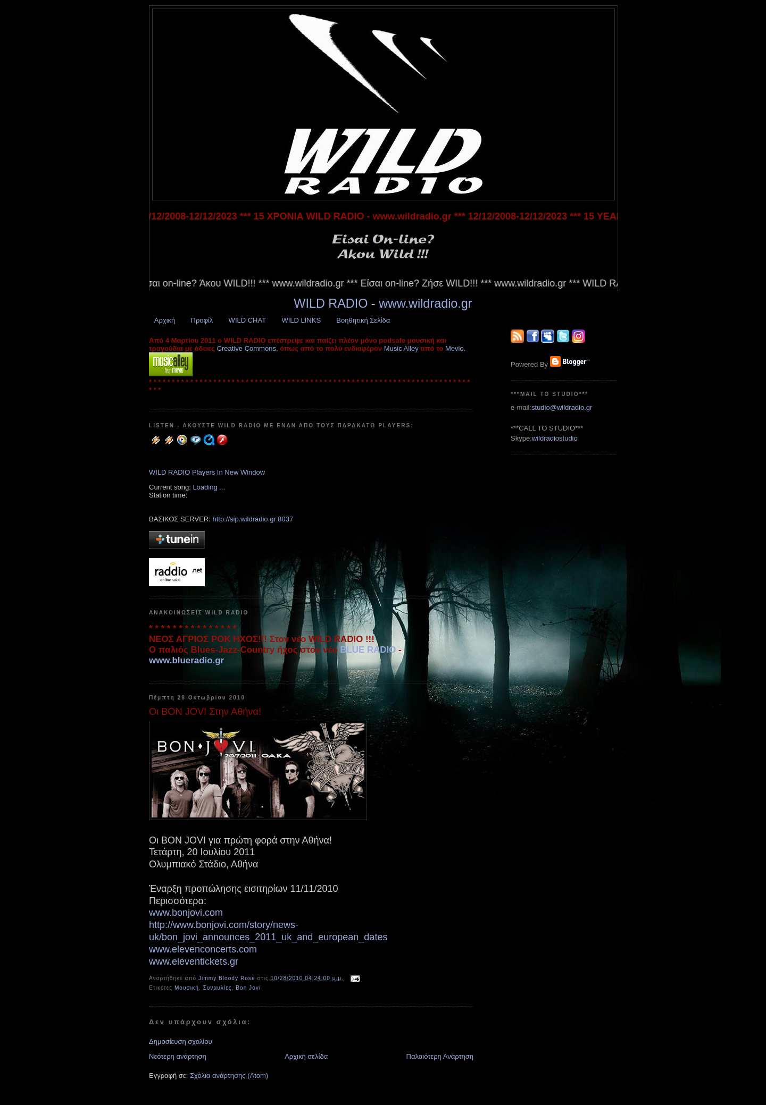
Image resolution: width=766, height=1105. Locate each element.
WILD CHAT (248, 320)
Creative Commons (246, 348)
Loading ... (209, 487)
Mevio (454, 348)
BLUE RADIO (368, 650)
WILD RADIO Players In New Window (207, 472)
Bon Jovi (248, 988)
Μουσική (186, 988)
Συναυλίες (217, 988)
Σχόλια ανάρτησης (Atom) (229, 1075)
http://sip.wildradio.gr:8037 (252, 519)
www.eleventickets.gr (193, 961)
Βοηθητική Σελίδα (363, 320)
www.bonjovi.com (186, 912)
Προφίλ (202, 320)
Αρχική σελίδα (306, 1056)
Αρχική (165, 320)
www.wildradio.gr (425, 303)
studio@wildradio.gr (561, 407)
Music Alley (401, 348)
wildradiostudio (555, 438)
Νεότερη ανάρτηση (177, 1056)
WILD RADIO (331, 303)
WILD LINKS (301, 320)
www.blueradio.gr (186, 660)
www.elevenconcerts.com (203, 949)
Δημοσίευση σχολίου (180, 1041)
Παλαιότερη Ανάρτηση (439, 1056)
